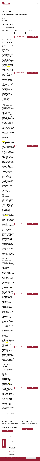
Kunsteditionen (25, 442)
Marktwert (9, 310)
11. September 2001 (8, 114)
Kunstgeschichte (8, 73)
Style (12, 250)
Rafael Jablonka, (5, 42)
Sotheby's (4, 245)
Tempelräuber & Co (7, 368)
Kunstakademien (8, 298)
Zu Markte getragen (7, 330)
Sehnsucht (11, 178)
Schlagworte (29, 30)
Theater (9, 97)
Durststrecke (11, 134)
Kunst (6, 297)
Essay (3, 111)
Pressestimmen (12, 448)
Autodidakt (4, 273)
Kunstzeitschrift (5, 158)
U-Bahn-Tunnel (5, 253)
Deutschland (4, 383)
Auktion (3, 271)
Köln (12, 70)
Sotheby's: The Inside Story (7, 404)
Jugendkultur (8, 223)
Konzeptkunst (4, 71)
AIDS (7, 116)
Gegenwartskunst (5, 288)
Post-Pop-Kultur (5, 316)
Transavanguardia (8, 320)
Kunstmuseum (10, 303)
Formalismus (11, 286)
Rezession (4, 359)
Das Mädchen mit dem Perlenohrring (6, 126)
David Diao (8, 282)
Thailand (8, 405)
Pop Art (9, 85)
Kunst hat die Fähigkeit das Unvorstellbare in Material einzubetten (8, 152)
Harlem (3, 219)
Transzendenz (4, 100)
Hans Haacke (8, 292)
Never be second (7, 312)
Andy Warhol (9, 52)
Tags (3, 252)
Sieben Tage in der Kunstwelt (7, 360)
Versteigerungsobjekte (6, 407)
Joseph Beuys (8, 221)
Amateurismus (5, 269)
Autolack (10, 205)
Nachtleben (10, 80)
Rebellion (4, 88)
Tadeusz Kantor (9, 95)
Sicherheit (4, 181)
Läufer (7, 393)
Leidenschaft (8, 160)
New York (12, 236)
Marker (3, 234)
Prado (9, 172)
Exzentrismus (4, 138)
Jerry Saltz (4, 104)
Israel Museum (7, 387)
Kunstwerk (4, 306)
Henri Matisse (9, 68)
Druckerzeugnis (5, 134)
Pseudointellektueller (6, 86)
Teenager (6, 252)
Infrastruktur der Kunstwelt (7, 143)
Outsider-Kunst (5, 313)
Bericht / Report (5, 335)
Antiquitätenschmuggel (6, 379)
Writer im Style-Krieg (8, 190)
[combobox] (7, 33)
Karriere (6, 345)
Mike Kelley (9, 79)
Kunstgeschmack (5, 350)
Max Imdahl (4, 79)
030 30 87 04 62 (14, 453)
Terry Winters (4, 97)
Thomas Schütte (5, 99)
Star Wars (8, 248)
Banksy (3, 206)
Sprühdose (4, 248)
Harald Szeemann (5, 293)
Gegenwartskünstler (6, 289)
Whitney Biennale (5, 322)
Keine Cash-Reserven (10, 146)
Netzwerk (11, 442)
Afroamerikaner (8, 200)
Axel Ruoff (11, 42)
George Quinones (5, 216)
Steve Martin (8, 361)
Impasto (7, 344)
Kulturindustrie (5, 346)
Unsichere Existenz (9, 182)
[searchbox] (7, 32)
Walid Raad (4, 321)
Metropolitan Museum (9, 394)
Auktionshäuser (5, 340)
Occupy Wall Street (5, 356)
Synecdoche (4, 318)
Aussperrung (11, 340)
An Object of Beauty (6, 339)
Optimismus (8, 168)
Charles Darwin (11, 118)
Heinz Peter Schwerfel (6, 260)
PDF (7, 430)
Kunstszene (10, 305)
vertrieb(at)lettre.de (12, 454)
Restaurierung (11, 358)
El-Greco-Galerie (5, 136)
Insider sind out (6, 262)
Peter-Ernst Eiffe (9, 239)
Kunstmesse (4, 157)
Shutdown (11, 180)
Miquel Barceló (5, 80)
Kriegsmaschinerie (5, 150)
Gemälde (3, 344)
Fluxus (3, 215)
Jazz (10, 69)
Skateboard (10, 244)
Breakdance (7, 208)
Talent (3, 320)
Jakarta (11, 388)
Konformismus (5, 225)
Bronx (6, 209)
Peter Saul (11, 170)
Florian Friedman (5, 188)
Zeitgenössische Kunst (6, 364)
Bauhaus (12, 276)
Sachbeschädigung (8, 243)
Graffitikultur (8, 218)
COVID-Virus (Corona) (6, 119)
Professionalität (5, 173)
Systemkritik (9, 318)
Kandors (8, 70)
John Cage (4, 144)
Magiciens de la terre (6, 308)
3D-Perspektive (5, 199)
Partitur (8, 83)
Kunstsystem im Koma (8, 106)
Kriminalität (4, 228)
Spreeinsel (4, 405)
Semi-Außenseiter (5, 180)
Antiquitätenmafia (5, 378)
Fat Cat (3, 342)
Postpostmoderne (5, 317)
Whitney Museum (8, 185)
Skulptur (9, 402)
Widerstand (4, 186)
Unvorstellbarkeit (5, 183)
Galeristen (11, 342)
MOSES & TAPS (8, 235)
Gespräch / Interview (6, 49)
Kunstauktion (4, 300)
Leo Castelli (4, 78)
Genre (15, 30)
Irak (3, 387)
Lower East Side (11, 233)
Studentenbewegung (6, 250)
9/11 (3, 114)
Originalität (4, 83)
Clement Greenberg (9, 278)
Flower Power (9, 214)
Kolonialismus (10, 389)
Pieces (3, 240)
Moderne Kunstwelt (6, 355)
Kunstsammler (10, 76)
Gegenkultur (11, 215)
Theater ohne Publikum (6, 98)
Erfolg (7, 286)
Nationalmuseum (5, 397)
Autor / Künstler (5, 30)
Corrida (11, 57)
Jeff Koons (7, 296)
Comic (8, 210)
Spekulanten (8, 245)
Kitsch (9, 224)
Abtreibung (4, 52)
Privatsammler (5, 358)
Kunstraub (11, 392)
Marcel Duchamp (10, 78)
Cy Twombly (4, 279)
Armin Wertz (4, 366)
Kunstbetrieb (4, 155)
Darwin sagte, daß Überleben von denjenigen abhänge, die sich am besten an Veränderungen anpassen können (8, 122)
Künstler (3, 156)
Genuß (6, 142)
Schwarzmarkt (4, 402)
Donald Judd (4, 132)
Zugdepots (7, 258)
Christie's (10, 380)
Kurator (8, 306)
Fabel (6, 65)
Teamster (8, 363)
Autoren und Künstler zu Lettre (14, 447)
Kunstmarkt (4, 76)
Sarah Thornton (9, 359)
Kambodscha (4, 389)
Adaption (4, 116)
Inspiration (12, 219)
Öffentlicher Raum (5, 238)
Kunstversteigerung (6, 353)
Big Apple (7, 206)
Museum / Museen (5, 236)
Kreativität (4, 147)
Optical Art (12, 81)
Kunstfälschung (5, 392)
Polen (6, 84)
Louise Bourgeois (9, 307)
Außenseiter (8, 271)
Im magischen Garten (8, 44)
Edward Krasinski (5, 63)
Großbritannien (5, 384)
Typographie (11, 252)
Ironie (10, 293)
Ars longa (10, 116)
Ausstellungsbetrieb (6, 272)
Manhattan (4, 310)
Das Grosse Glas (5, 59)
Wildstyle (9, 255)
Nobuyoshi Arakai (5, 81)
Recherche (4, 373)
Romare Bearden (5, 178)
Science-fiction (5, 244)
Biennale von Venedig (6, 277)
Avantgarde (9, 273)
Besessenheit (4, 118)
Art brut (9, 269)
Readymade (8, 242)
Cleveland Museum (5, 382)
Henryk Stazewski (5, 69)
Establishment (10, 213)
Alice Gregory (5, 328)
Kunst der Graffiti (5, 231)
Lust (12, 160)
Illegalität (7, 219)
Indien (7, 385)
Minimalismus (9, 354)
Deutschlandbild (9, 61)
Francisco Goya (8, 139)
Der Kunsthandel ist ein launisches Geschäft (8, 60)
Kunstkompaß (4, 302)
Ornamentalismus (5, 170)
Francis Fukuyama (5, 287)
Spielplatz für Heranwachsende (8, 247)
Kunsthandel (4, 74)
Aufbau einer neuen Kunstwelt (8, 117)
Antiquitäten (4, 376)
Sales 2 (10, 317)
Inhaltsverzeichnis (20, 72)
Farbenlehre (4, 214)
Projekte (23, 441)
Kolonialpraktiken (5, 390)
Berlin (6, 55)
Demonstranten (10, 341)
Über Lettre (11, 441)
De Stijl (12, 282)
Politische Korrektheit (10, 315)
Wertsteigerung (10, 321)
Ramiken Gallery (5, 177)
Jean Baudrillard (5, 220)
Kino (6, 224)
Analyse (3, 266)
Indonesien (11, 385)
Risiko (10, 177)
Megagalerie (4, 161)
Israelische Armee (5, 388)
